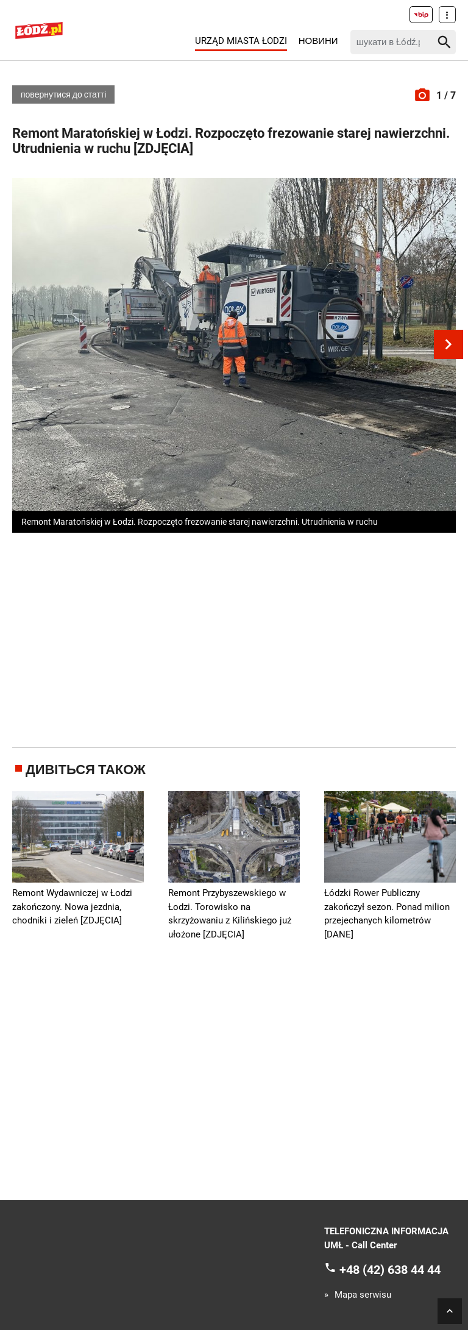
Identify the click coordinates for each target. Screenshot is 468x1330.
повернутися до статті (63, 94)
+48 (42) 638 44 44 (390, 1269)
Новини (318, 40)
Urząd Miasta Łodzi (241, 40)
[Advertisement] (240, 637)
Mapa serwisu (363, 1295)
